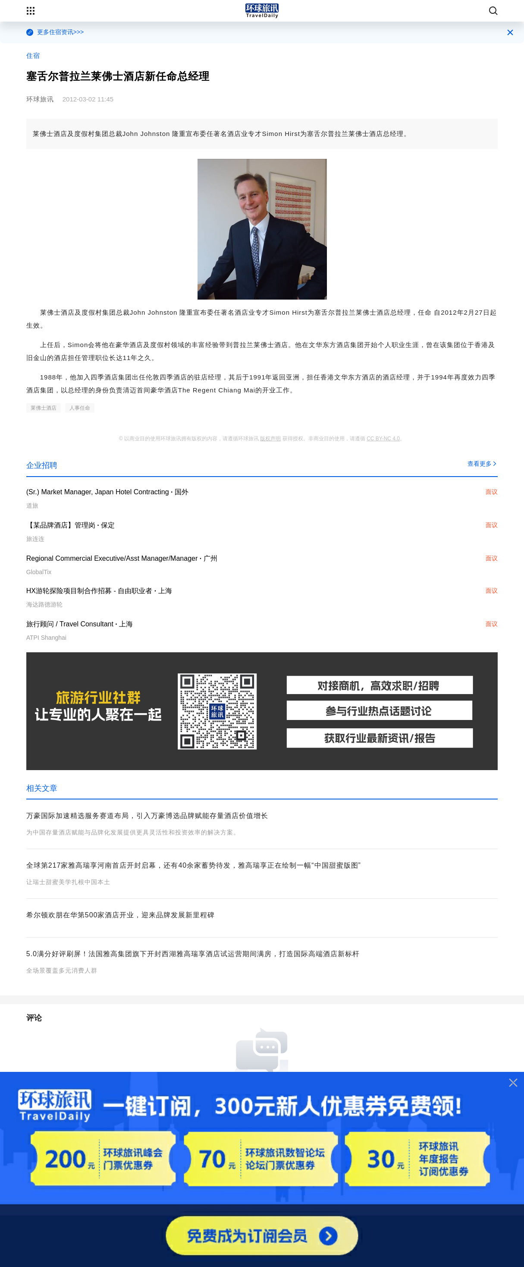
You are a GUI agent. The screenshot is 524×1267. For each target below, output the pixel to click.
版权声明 (270, 439)
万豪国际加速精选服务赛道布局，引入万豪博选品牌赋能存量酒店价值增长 (147, 815)
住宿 (33, 55)
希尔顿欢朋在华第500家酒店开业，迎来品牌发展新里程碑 (120, 915)
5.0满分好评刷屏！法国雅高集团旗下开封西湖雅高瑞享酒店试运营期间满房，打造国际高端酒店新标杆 (193, 953)
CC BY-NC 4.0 (383, 439)
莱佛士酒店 (43, 408)
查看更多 (483, 463)
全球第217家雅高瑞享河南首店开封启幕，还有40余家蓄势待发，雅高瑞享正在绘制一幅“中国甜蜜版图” (193, 865)
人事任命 (79, 408)
